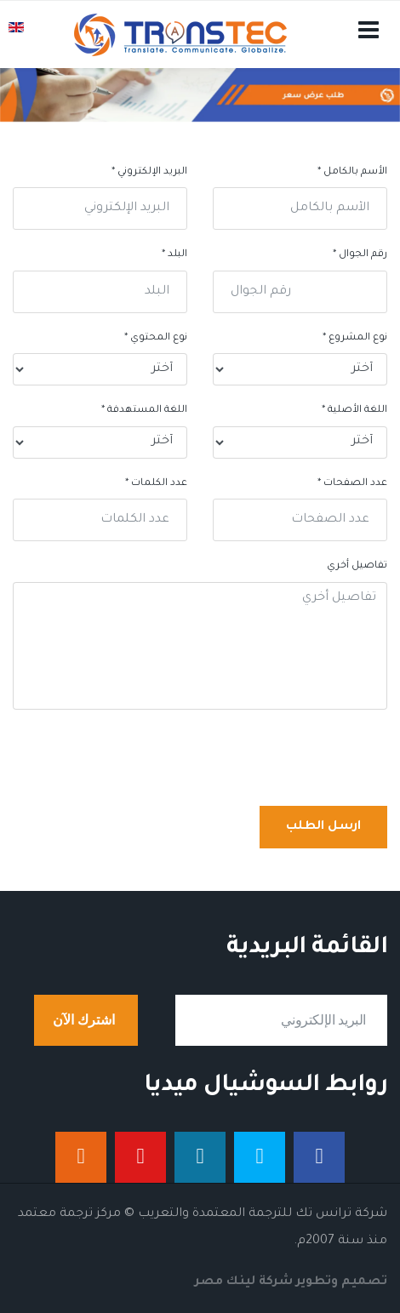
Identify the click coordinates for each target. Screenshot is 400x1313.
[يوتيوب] (140, 1157)
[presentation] (258, 760)
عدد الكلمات (156, 483)
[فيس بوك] (319, 1157)
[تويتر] (259, 1157)
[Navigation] (368, 52)
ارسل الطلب (323, 827)
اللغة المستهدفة (144, 410)
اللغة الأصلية (354, 410)
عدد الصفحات (352, 483)
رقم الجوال (360, 254)
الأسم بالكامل (352, 172)
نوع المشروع (355, 338)
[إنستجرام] (80, 1157)
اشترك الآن (86, 1020)
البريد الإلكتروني (149, 172)
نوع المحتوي (155, 338)
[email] (281, 1020)
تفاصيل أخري (357, 566)
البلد (174, 254)
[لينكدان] (200, 1157)
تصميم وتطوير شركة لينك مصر (291, 1282)
